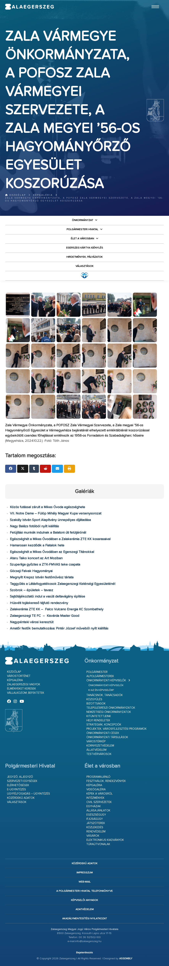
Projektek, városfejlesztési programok (116, 728)
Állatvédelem (96, 749)
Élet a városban (82, 238)
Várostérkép (95, 741)
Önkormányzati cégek (102, 733)
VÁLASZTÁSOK (84, 266)
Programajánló (98, 776)
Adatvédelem (85, 909)
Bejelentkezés (84, 952)
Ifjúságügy (94, 819)
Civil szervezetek (99, 802)
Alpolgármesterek (100, 676)
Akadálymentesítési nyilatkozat (84, 918)
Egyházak (93, 806)
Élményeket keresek (21, 688)
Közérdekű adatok (21, 797)
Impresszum (84, 872)
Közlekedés (94, 827)
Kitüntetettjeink (98, 716)
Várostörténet (19, 676)
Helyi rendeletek (98, 720)
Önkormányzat (82, 220)
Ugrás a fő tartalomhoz (154, 2)
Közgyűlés (94, 699)
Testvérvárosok (99, 754)
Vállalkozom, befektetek (25, 692)
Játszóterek (95, 823)
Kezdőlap (15, 195)
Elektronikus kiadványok (105, 840)
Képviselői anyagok (84, 900)
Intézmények (95, 797)
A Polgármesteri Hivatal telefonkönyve (84, 891)
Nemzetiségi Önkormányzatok (108, 712)
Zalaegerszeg (29, 7)
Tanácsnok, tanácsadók (104, 695)
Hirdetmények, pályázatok (84, 257)
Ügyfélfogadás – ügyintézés (28, 793)
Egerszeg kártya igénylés (84, 247)
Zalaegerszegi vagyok (23, 684)
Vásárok (92, 835)
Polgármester (97, 672)
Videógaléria (96, 789)
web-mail (85, 881)
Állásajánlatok (98, 810)
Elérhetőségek (18, 785)
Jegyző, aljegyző (20, 776)
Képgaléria (43, 195)
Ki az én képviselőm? (101, 690)
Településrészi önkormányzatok (110, 707)
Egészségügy (96, 814)
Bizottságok (96, 703)
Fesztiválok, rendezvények (106, 781)
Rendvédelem (95, 831)
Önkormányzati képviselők (106, 680)
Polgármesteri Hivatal (82, 229)
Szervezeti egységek (22, 781)
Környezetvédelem (100, 745)
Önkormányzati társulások (107, 737)
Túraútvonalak (98, 844)
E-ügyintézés (16, 789)
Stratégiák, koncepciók (103, 724)
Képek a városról (99, 793)
